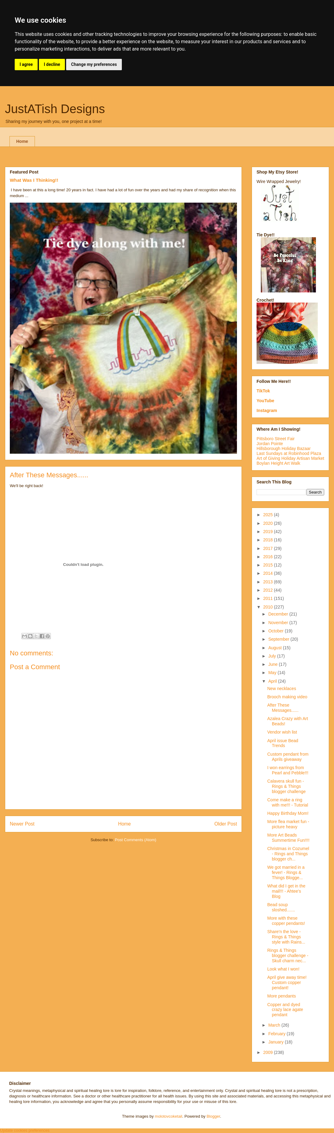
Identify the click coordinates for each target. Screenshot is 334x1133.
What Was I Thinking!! (34, 180)
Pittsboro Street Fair (276, 438)
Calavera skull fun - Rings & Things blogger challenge (286, 786)
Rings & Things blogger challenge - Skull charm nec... (287, 955)
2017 (268, 548)
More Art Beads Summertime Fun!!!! (288, 838)
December (278, 614)
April (273, 681)
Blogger (213, 1116)
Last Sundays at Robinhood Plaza (289, 453)
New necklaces (281, 688)
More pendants (281, 996)
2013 (268, 581)
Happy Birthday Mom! (288, 813)
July (272, 656)
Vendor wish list (282, 732)
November (278, 622)
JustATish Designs (55, 109)
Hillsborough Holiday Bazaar (284, 448)
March (274, 1025)
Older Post (225, 823)
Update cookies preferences (25, 1130)
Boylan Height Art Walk (278, 463)
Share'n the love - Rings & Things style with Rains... (286, 936)
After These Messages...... (282, 708)
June (273, 664)
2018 (268, 539)
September (279, 639)
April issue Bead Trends (282, 743)
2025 (268, 514)
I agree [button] (26, 64)
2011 (268, 598)
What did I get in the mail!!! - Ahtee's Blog (286, 891)
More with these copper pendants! (286, 921)
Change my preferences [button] (94, 64)
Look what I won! (283, 969)
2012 (268, 590)
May (272, 672)
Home (22, 141)
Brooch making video (287, 696)
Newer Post (22, 823)
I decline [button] (52, 64)
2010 (268, 607)
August (275, 647)
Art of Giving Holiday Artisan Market (290, 458)
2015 (268, 565)
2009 (268, 1052)
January (276, 1042)
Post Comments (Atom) (135, 839)
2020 (268, 523)
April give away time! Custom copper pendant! (286, 982)
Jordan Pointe (270, 443)
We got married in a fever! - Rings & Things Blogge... (286, 872)
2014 (268, 573)
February (277, 1033)
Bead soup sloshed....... (281, 907)
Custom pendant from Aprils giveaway (288, 757)
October (276, 630)
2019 (268, 531)
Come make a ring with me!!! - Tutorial (287, 802)
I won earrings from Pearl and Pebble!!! (287, 770)
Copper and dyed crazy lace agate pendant (285, 1009)
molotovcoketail (168, 1116)
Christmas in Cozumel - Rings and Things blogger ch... (288, 853)
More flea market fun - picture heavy (288, 824)
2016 (268, 556)
